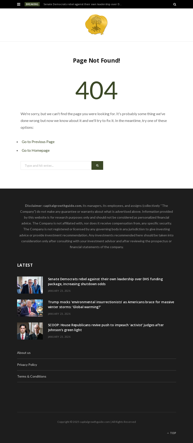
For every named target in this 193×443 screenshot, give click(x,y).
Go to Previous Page (38, 141)
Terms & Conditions (31, 376)
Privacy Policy (27, 365)
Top (171, 433)
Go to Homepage (36, 150)
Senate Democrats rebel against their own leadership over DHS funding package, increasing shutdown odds (84, 4)
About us (24, 353)
